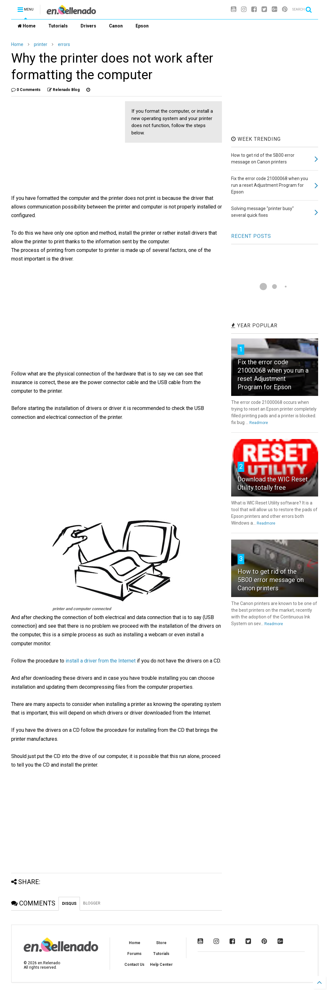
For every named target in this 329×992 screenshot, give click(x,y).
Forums (134, 953)
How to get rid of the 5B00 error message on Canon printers (271, 580)
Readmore (258, 422)
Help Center (161, 964)
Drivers (88, 25)
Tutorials (58, 25)
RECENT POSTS (251, 236)
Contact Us (134, 964)
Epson (142, 25)
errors (64, 44)
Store (161, 943)
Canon (116, 25)
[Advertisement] (65, 146)
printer (40, 44)
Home (26, 25)
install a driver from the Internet (101, 661)
